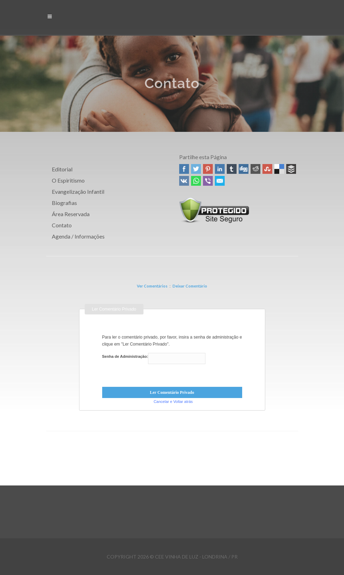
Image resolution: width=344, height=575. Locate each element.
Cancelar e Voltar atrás (173, 401)
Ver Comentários (152, 286)
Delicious (279, 169)
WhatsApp (196, 181)
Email (220, 181)
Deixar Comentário (190, 286)
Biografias (64, 202)
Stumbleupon (267, 169)
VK (184, 181)
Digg (243, 169)
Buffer (291, 169)
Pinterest (208, 169)
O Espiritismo (68, 180)
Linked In (220, 169)
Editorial (62, 169)
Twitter (196, 169)
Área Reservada (71, 214)
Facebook (184, 169)
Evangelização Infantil (78, 191)
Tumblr (232, 169)
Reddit (255, 169)
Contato (62, 225)
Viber (208, 181)
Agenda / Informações (78, 236)
